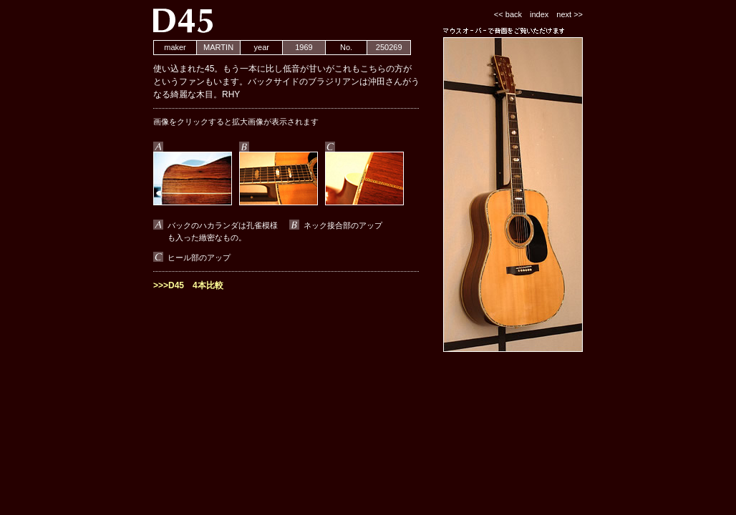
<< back (508, 14)
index (539, 14)
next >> (569, 14)
